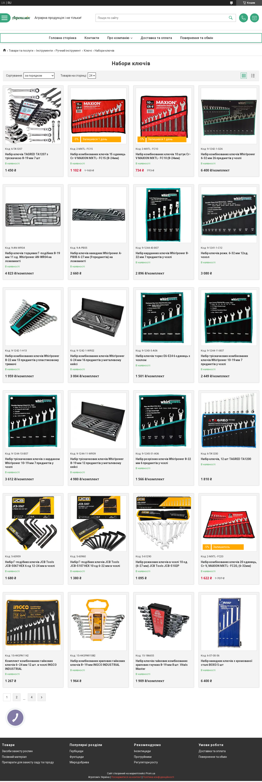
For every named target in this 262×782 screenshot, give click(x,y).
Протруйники (143, 756)
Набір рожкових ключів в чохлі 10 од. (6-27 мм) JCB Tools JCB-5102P (162, 564)
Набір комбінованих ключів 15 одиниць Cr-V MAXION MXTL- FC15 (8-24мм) (97, 156)
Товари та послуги (21, 50)
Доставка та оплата (156, 38)
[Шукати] (231, 18)
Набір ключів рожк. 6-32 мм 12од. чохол (224, 255)
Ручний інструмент (68, 50)
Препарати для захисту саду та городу (28, 762)
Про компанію (118, 38)
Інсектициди (142, 751)
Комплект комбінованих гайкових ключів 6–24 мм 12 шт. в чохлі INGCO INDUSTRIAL (31, 664)
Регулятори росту (146, 762)
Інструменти (44, 50)
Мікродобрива (79, 762)
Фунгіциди (77, 756)
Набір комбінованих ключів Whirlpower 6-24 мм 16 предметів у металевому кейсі (97, 360)
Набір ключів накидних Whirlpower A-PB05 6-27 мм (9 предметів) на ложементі (96, 257)
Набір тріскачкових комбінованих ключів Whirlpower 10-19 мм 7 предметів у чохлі (224, 360)
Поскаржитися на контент (126, 777)
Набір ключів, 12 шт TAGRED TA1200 (226, 459)
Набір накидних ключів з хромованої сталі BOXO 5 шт (226, 663)
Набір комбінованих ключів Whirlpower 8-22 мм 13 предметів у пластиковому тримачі (32, 360)
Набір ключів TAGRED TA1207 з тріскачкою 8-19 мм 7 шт (26, 156)
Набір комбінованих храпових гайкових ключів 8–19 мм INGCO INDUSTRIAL (97, 663)
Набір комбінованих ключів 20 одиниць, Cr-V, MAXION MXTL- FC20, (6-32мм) (229, 564)
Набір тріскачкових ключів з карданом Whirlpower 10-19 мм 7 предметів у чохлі (32, 463)
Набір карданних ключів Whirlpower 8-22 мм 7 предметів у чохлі (162, 255)
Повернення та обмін (196, 38)
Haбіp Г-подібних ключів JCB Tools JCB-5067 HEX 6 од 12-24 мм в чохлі (30, 564)
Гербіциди (76, 751)
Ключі (88, 50)
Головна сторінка (62, 38)
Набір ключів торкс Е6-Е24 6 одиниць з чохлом (163, 358)
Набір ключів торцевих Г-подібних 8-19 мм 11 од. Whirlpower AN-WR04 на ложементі (32, 257)
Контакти (91, 38)
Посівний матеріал (14, 756)
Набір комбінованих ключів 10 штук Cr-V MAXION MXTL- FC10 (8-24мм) (163, 156)
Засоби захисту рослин (17, 751)
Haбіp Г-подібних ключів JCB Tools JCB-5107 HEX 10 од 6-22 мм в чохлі (95, 564)
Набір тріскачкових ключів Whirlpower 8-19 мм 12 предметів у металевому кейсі (97, 463)
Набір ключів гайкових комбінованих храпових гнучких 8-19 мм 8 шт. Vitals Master (162, 664)
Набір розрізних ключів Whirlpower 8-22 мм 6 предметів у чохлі (163, 461)
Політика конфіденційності (158, 777)
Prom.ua (150, 773)
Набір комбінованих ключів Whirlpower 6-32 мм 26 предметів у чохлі (228, 156)
